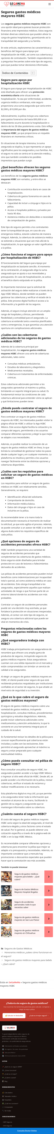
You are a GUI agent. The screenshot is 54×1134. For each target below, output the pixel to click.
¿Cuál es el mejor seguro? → (39, 1016)
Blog (4, 1081)
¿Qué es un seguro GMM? (12, 1067)
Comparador (7, 1107)
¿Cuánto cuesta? (9, 1078)
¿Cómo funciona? (9, 1070)
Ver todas (6, 1111)
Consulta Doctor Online (27, 1131)
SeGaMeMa (14, 982)
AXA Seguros (7, 1126)
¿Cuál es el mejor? (9, 1074)
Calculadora (7, 1093)
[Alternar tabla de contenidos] (31, 73)
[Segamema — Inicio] (14, 4)
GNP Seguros (7, 1122)
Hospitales (6, 1100)
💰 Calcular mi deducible (14, 1016)
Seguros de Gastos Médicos (18, 948)
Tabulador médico (9, 1096)
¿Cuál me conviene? (10, 1103)
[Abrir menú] (49, 4)
